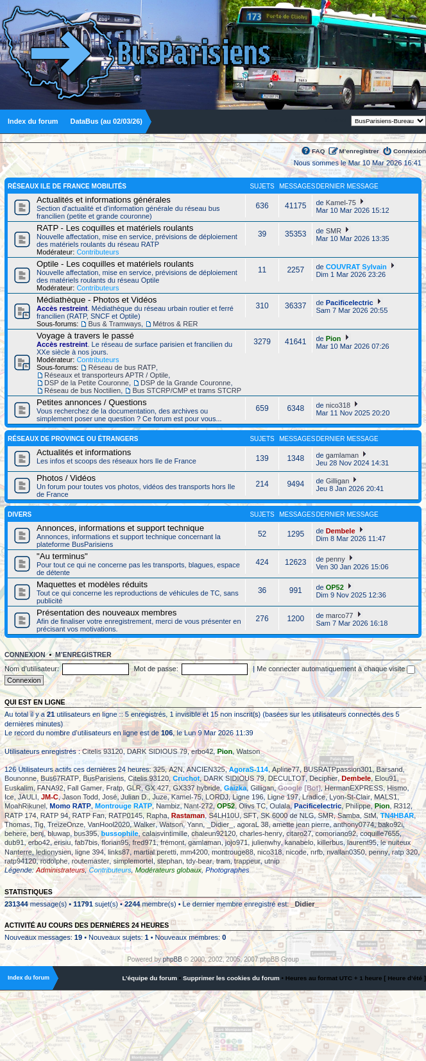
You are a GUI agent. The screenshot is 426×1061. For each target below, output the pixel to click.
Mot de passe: (156, 669)
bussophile (120, 833)
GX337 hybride (196, 788)
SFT (250, 815)
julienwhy (265, 842)
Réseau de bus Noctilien (82, 390)
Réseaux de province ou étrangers (73, 438)
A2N (175, 769)
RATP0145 (125, 815)
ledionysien (53, 852)
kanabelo (299, 842)
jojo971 (236, 842)
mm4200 (194, 852)
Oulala (279, 806)
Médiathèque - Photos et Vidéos (97, 300)
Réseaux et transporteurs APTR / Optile (106, 375)
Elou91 (385, 778)
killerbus (330, 842)
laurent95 (362, 842)
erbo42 (202, 751)
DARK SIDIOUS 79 (157, 751)
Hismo (397, 788)
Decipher (323, 778)
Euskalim (18, 788)
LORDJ (216, 797)
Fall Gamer (84, 788)
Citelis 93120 (102, 751)
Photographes (227, 870)
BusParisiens (103, 778)
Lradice (313, 797)
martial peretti (154, 852)
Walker (144, 824)
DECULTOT (286, 778)
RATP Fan (88, 815)
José (109, 797)
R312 (402, 806)
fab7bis (86, 842)
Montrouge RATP (123, 806)
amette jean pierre (301, 824)
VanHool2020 (108, 824)
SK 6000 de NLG (287, 815)
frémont (172, 842)
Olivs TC (252, 806)
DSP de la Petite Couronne (86, 383)
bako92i (390, 824)
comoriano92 (335, 833)
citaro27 (298, 833)
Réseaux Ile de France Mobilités (67, 186)
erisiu (62, 842)
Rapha (156, 815)
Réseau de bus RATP (122, 367)
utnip (272, 861)
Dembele (340, 531)
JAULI (27, 797)
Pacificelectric (349, 302)
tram (223, 861)
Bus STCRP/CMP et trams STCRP (186, 390)
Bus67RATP (59, 778)
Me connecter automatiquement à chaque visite (336, 669)
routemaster (91, 861)
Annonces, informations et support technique (120, 528)
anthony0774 (354, 824)
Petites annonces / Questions (92, 402)
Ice (9, 797)
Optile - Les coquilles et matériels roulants (115, 264)
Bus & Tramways (114, 324)
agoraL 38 (253, 824)
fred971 (144, 842)
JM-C (49, 797)
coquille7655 (380, 833)
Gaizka (235, 788)
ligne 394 (89, 852)
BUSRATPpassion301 (337, 769)
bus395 (85, 833)
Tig (39, 824)
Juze (159, 797)
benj (37, 833)
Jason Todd (80, 797)
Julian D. (135, 797)
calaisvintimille (164, 833)
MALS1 (385, 797)
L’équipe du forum (149, 978)
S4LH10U (224, 815)
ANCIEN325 (206, 769)
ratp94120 (20, 861)
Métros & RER (175, 324)
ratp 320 (405, 852)
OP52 (335, 587)
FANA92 (50, 788)
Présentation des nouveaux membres (106, 612)
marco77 (340, 615)
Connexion (409, 151)
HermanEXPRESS (354, 788)
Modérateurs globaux (168, 870)
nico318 (338, 405)
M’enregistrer (359, 151)
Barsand (390, 769)
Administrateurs (60, 870)
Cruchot (186, 778)
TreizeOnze (65, 824)
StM (370, 815)
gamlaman (342, 455)
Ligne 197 (283, 797)
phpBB (172, 959)
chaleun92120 (213, 833)
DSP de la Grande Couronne (185, 383)
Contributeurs (97, 252)
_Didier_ (220, 824)
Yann (195, 824)
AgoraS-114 (248, 769)
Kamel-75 (341, 202)
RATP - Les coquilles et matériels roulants (115, 228)
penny (335, 559)
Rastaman (188, 815)
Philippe (357, 806)
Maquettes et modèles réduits (92, 584)
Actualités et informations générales (104, 200)
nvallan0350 (345, 852)
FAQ (318, 151)
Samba (348, 815)
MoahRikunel (25, 806)
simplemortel (133, 861)
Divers (19, 514)
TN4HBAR (397, 815)
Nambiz (168, 806)
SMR (333, 231)
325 (159, 769)
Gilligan (338, 481)
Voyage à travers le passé (85, 335)
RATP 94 (54, 815)
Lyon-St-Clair (349, 797)
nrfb (317, 852)
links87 (119, 852)
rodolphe (54, 861)
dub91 (14, 842)
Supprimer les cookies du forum (231, 978)
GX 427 (157, 788)
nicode (296, 852)
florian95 (114, 842)
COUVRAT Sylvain (356, 267)
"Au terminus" (62, 556)
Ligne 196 (247, 797)
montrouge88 (232, 852)
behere (15, 833)
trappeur (247, 861)
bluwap (58, 833)
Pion (333, 338)
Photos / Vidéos (66, 478)
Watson (248, 751)
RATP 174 (20, 815)
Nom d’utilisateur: (31, 669)
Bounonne (20, 778)
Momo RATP (70, 806)
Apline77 (286, 769)
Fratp (114, 788)
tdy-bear (199, 861)
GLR (133, 788)
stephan (169, 861)
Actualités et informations (84, 452)
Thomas (17, 824)
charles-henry (260, 833)
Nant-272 (198, 806)
